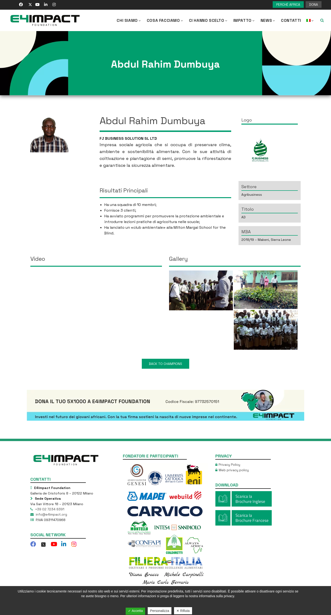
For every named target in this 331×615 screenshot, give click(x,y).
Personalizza (159, 611)
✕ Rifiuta (183, 611)
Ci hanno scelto (208, 20)
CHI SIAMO (129, 20)
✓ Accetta (135, 611)
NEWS (268, 20)
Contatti (291, 20)
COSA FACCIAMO (165, 20)
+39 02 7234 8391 (49, 509)
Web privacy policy (234, 470)
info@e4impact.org (51, 514)
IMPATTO (244, 20)
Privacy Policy (229, 464)
